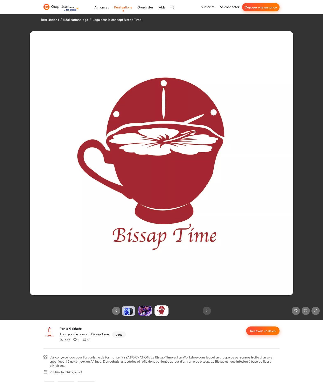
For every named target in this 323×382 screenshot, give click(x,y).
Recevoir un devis (263, 331)
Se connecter (230, 7)
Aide (162, 7)
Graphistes (145, 7)
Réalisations (123, 7)
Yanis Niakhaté (71, 328)
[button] (116, 311)
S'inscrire (208, 7)
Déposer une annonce (261, 7)
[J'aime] (296, 311)
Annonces (101, 7)
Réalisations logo (75, 20)
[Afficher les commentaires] (306, 311)
